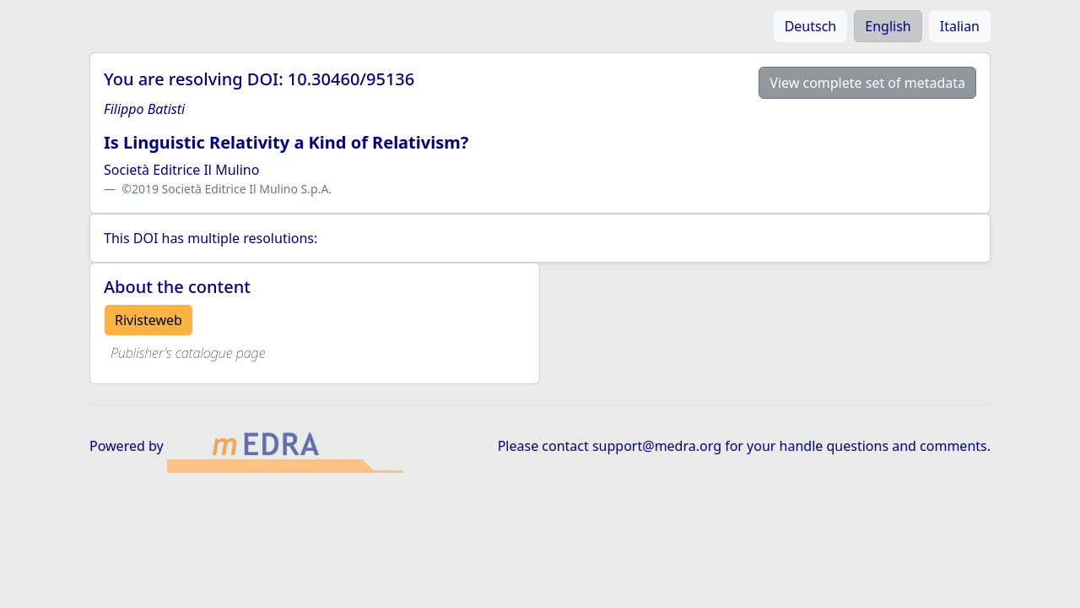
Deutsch (811, 26)
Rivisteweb (148, 320)
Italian (960, 26)
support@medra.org (656, 446)
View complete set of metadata (867, 82)
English (887, 26)
